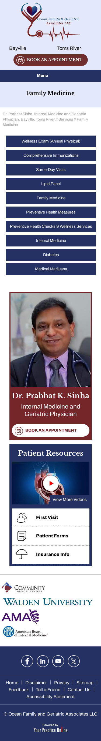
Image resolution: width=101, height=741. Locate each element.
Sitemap (84, 682)
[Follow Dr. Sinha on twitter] (74, 661)
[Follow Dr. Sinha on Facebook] (27, 661)
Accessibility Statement (50, 696)
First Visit (47, 517)
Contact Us (79, 689)
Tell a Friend (48, 689)
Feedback (19, 689)
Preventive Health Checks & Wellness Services (51, 226)
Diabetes (51, 255)
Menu (49, 76)
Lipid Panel (51, 184)
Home (12, 682)
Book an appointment (54, 59)
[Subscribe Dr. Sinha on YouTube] (58, 661)
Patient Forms (52, 535)
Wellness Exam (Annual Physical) (51, 141)
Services (65, 119)
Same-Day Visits (51, 169)
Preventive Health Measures (51, 212)
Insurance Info (52, 554)
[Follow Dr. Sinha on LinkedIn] (43, 661)
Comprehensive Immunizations (51, 155)
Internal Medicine (51, 240)
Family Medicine (51, 198)
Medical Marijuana (51, 269)
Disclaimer (36, 682)
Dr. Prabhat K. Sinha (51, 405)
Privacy (61, 682)
